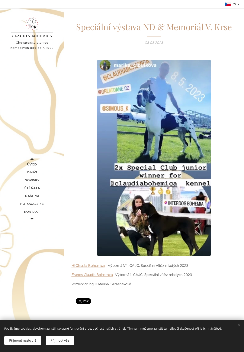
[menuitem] (32, 164)
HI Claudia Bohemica (88, 265)
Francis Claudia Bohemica (92, 274)
